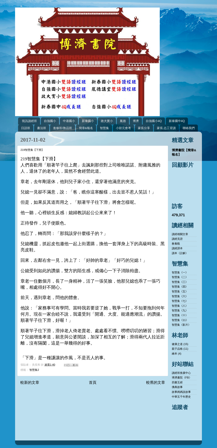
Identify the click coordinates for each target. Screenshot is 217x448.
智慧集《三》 (180, 281)
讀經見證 (177, 238)
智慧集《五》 (180, 291)
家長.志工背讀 (166, 128)
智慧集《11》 (180, 320)
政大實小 (107, 121)
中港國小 (69, 121)
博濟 (136, 121)
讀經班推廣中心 (181, 372)
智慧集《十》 (180, 315)
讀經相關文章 (180, 234)
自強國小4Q (154, 121)
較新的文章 (29, 382)
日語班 (25, 128)
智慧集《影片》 (181, 324)
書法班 (41, 128)
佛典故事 (177, 387)
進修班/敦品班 (62, 128)
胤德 (123, 121)
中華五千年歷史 (181, 396)
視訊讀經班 (29, 121)
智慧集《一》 (180, 272)
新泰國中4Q (177, 121)
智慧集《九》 (180, 310)
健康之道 (177, 344)
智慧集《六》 (180, 296)
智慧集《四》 (180, 286)
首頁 (92, 382)
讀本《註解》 (180, 253)
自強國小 (50, 121)
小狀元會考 (123, 128)
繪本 (174, 353)
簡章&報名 (86, 128)
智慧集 (104, 128)
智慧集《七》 (180, 300)
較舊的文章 (155, 382)
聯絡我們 (189, 128)
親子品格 (177, 348)
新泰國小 (88, 121)
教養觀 (176, 243)
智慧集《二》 (180, 277)
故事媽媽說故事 (181, 391)
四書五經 (177, 382)
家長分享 (144, 128)
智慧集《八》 (180, 305)
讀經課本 (177, 248)
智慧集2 (34, 369)
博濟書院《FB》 (182, 377)
